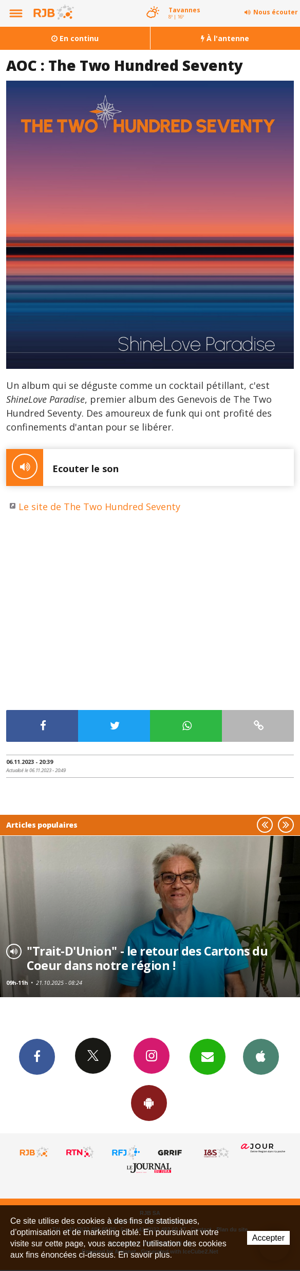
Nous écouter (275, 12)
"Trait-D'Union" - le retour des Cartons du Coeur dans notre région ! (147, 958)
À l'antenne (225, 38)
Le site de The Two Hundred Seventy (99, 506)
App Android (149, 1102)
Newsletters (208, 1056)
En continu (75, 38)
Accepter (268, 1237)
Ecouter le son (62, 467)
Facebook (37, 1056)
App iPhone (261, 1056)
